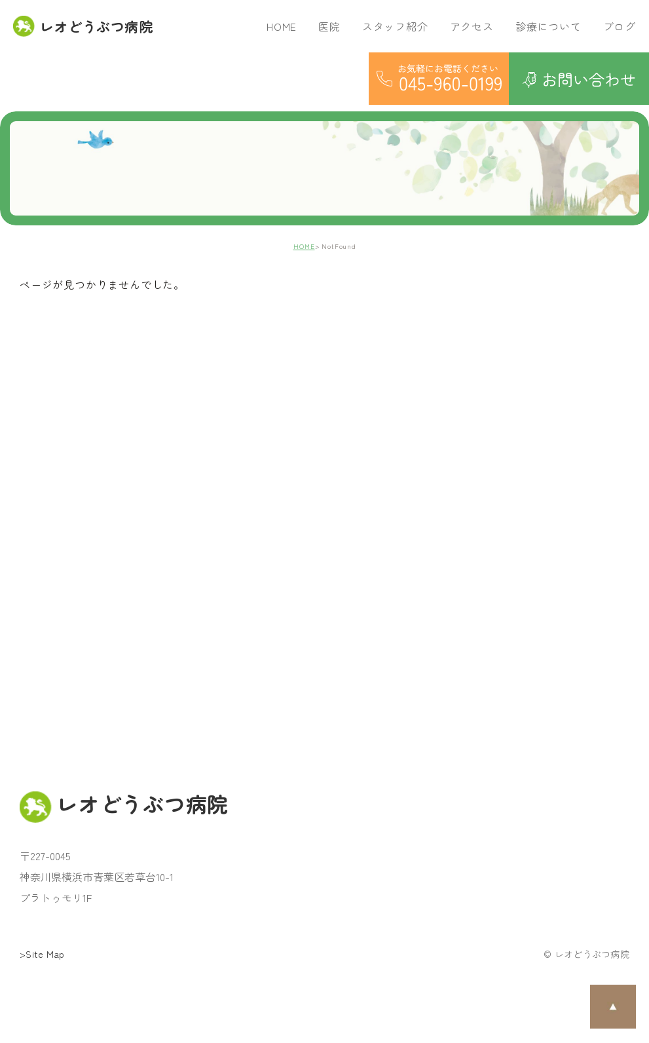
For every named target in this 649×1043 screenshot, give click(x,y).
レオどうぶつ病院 (83, 26)
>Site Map (42, 953)
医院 (329, 26)
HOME (282, 26)
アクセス (472, 26)
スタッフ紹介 (395, 26)
